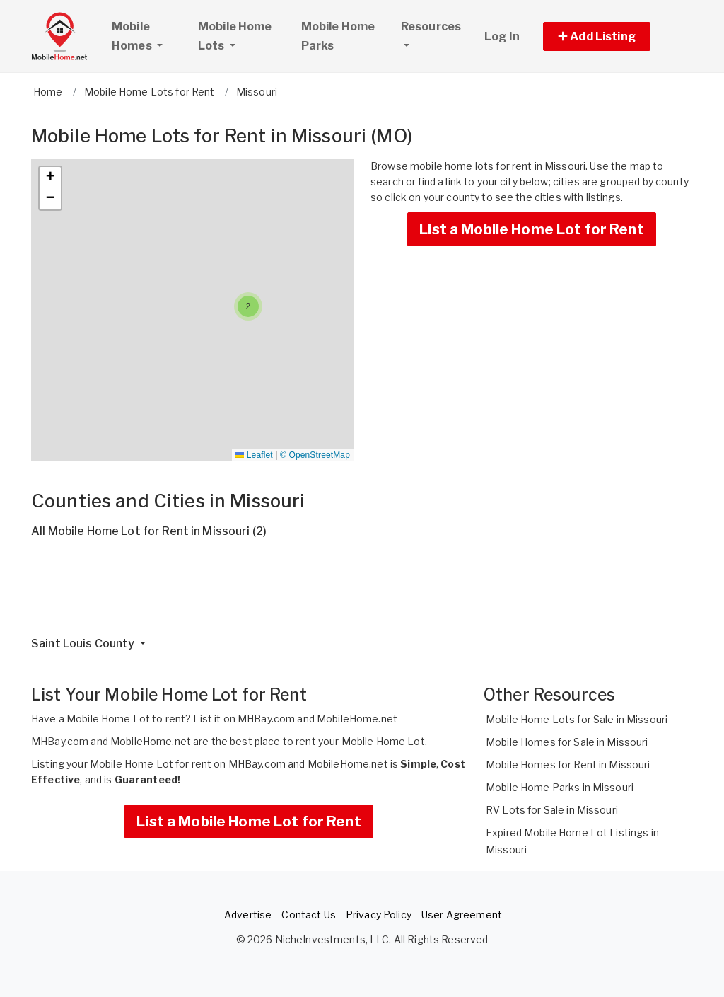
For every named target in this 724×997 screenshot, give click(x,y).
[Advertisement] (362, 593)
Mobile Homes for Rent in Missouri (568, 765)
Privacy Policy (378, 915)
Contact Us (308, 915)
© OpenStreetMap (315, 455)
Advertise (248, 915)
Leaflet (253, 455)
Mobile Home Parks (338, 36)
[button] (612, 36)
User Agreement (461, 915)
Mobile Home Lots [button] (235, 36)
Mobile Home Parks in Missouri (560, 787)
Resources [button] (431, 26)
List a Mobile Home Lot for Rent (531, 229)
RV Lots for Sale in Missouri (552, 810)
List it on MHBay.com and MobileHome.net (295, 719)
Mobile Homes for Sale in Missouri (567, 742)
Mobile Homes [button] (148, 36)
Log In (502, 36)
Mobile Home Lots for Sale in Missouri (576, 719)
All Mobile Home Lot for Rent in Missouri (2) (149, 531)
